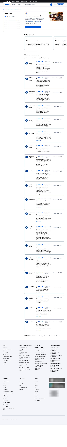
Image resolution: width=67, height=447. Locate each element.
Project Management (7, 354)
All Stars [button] (35, 57)
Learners (20, 374)
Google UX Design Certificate (24, 354)
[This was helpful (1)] (57, 302)
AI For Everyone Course (39, 346)
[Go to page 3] (47, 329)
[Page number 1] (42, 329)
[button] (19, 4)
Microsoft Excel (6, 352)
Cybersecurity (6, 345)
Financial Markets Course (39, 355)
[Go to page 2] (44, 329)
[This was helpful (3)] (57, 155)
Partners (20, 376)
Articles (36, 387)
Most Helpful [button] (43, 57)
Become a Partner (6, 396)
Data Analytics (5, 347)
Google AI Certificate (23, 341)
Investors (36, 376)
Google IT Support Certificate (24, 349)
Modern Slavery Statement (40, 393)
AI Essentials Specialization (40, 343)
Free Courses (5, 400)
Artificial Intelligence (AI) (7, 343)
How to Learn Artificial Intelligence (54, 360)
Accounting (5, 341)
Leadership (5, 378)
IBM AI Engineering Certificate (24, 356)
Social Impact (5, 398)
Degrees (4, 389)
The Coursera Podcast (23, 381)
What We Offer (6, 376)
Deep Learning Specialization (40, 350)
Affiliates (36, 391)
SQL (4, 358)
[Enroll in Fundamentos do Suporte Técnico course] (33, 27)
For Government (6, 393)
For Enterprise (6, 391)
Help (35, 381)
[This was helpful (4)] (57, 130)
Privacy (36, 379)
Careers (4, 379)
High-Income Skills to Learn (55, 357)
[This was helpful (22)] (57, 76)
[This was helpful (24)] (57, 62)
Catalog (4, 381)
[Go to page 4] (49, 329)
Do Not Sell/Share (38, 394)
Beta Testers (21, 378)
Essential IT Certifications (55, 352)
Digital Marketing (6, 348)
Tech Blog (21, 383)
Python (4, 356)
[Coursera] (7, 5)
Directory (36, 389)
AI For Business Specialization (40, 345)
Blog (20, 379)
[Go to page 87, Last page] (57, 329)
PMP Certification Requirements (56, 362)
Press (36, 374)
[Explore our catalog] (14, 4)
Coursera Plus (5, 383)
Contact (36, 385)
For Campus (5, 394)
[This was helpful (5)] (57, 104)
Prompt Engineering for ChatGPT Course (39, 360)
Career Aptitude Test (54, 341)
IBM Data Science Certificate (24, 361)
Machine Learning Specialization (41, 357)
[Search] (51, 4)
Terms (36, 378)
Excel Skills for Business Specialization (39, 353)
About (4, 374)
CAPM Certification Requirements (53, 344)
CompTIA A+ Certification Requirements (55, 347)
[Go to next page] (59, 329)
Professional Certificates (8, 385)
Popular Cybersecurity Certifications (54, 365)
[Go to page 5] (52, 329)
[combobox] (35, 4)
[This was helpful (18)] (57, 90)
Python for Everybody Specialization (39, 363)
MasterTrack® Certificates (8, 387)
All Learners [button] (27, 57)
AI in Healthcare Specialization (40, 348)
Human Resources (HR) (7, 350)
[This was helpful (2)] (57, 198)
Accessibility (37, 383)
